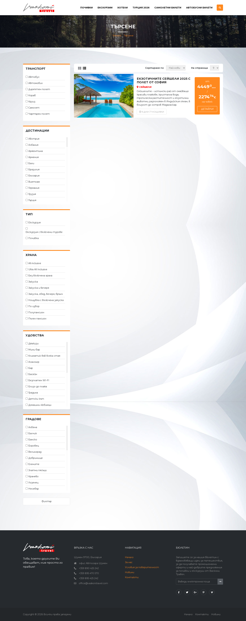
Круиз (31, 101)
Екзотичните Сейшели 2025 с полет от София (163, 80)
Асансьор (33, 361)
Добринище (35, 458)
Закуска (33, 281)
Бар (30, 368)
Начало (117, 35)
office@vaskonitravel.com (93, 583)
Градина (33, 392)
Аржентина (35, 151)
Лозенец (33, 482)
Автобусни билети (199, 7)
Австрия (33, 138)
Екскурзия (34, 222)
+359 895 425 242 (88, 578)
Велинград (34, 451)
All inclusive (34, 263)
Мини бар (34, 349)
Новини (129, 572)
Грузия (32, 194)
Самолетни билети (167, 7)
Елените (33, 464)
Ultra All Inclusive (37, 269)
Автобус (33, 77)
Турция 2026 (141, 7)
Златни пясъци (37, 470)
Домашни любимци (39, 404)
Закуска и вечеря (38, 287)
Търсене (129, 35)
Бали (31, 163)
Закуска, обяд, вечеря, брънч (45, 294)
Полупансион (36, 312)
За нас (128, 562)
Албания (33, 144)
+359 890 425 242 (89, 568)
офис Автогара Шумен (93, 563)
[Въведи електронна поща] (197, 582)
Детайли (207, 108)
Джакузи (33, 343)
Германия (33, 187)
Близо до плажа (37, 386)
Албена (32, 427)
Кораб (32, 95)
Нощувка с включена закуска (46, 300)
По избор (33, 306)
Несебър (33, 488)
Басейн (32, 374)
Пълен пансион (37, 318)
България (33, 175)
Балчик (32, 433)
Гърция (32, 200)
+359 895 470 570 (89, 573)
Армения (33, 157)
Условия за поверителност (142, 567)
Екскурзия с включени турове (44, 232)
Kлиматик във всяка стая (44, 355)
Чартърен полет (39, 113)
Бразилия (33, 169)
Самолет (33, 107)
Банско (32, 439)
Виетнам (34, 181)
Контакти (132, 577)
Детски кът (36, 398)
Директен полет (39, 89)
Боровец (33, 445)
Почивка (33, 238)
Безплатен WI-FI (38, 380)
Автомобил (35, 83)
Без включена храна (40, 275)
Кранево (33, 476)
